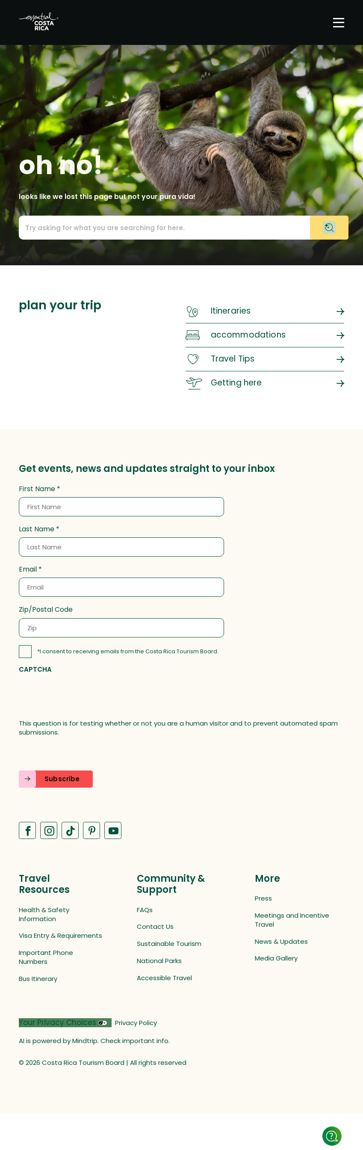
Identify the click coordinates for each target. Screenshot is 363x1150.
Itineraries (231, 311)
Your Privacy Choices (57, 1022)
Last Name (36, 529)
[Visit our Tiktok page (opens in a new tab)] (70, 830)
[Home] (38, 22)
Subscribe (62, 778)
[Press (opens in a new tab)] (297, 898)
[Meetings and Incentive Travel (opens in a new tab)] (297, 920)
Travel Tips (233, 359)
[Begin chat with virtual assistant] (329, 228)
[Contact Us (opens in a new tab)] (179, 926)
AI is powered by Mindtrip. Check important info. (94, 1040)
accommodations (248, 335)
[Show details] (332, 1136)
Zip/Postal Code (46, 609)
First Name (37, 489)
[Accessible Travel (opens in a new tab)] (179, 977)
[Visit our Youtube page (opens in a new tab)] (113, 830)
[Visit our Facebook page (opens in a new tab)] (27, 830)
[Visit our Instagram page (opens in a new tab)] (49, 830)
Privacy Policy (136, 1022)
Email (28, 569)
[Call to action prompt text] (181, 228)
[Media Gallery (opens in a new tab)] (297, 958)
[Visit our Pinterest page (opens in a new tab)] (91, 830)
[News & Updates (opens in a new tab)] (297, 941)
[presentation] (84, 695)
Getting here (236, 382)
